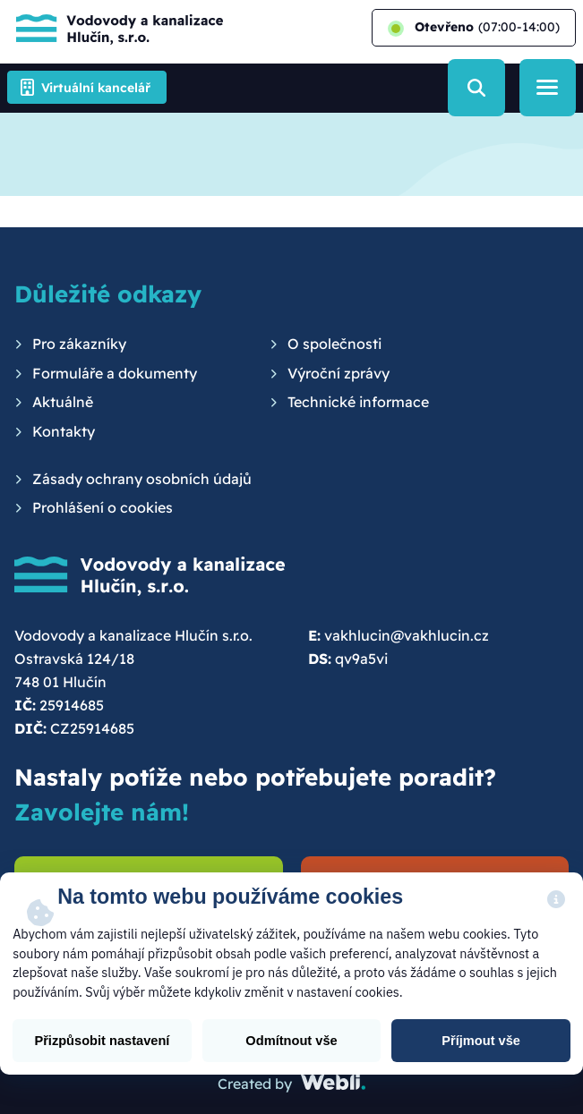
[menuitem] (70, 344)
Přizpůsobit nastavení (101, 1040)
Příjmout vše (481, 1040)
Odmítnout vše (291, 1040)
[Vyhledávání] (476, 87)
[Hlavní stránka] (115, 28)
